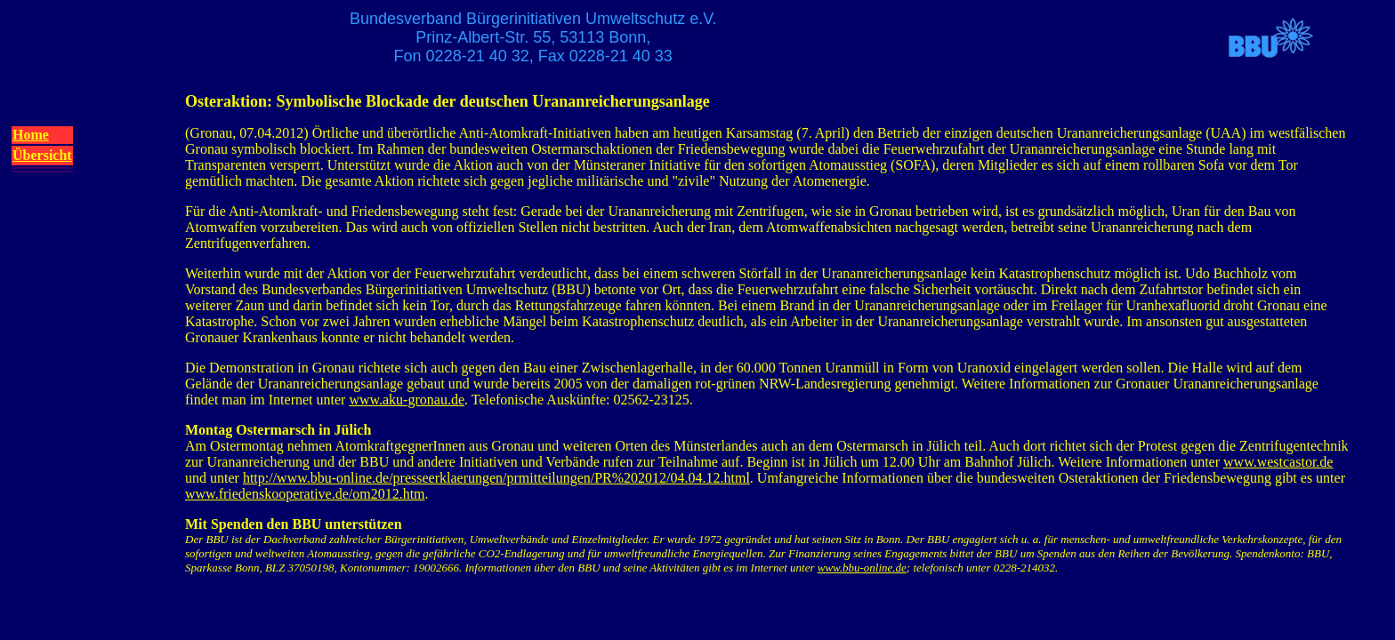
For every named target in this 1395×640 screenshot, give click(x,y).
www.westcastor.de (1278, 461)
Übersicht (42, 155)
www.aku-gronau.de (406, 399)
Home (30, 134)
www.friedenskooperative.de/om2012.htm (305, 493)
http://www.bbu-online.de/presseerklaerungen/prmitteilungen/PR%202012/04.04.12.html (496, 477)
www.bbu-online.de (862, 567)
